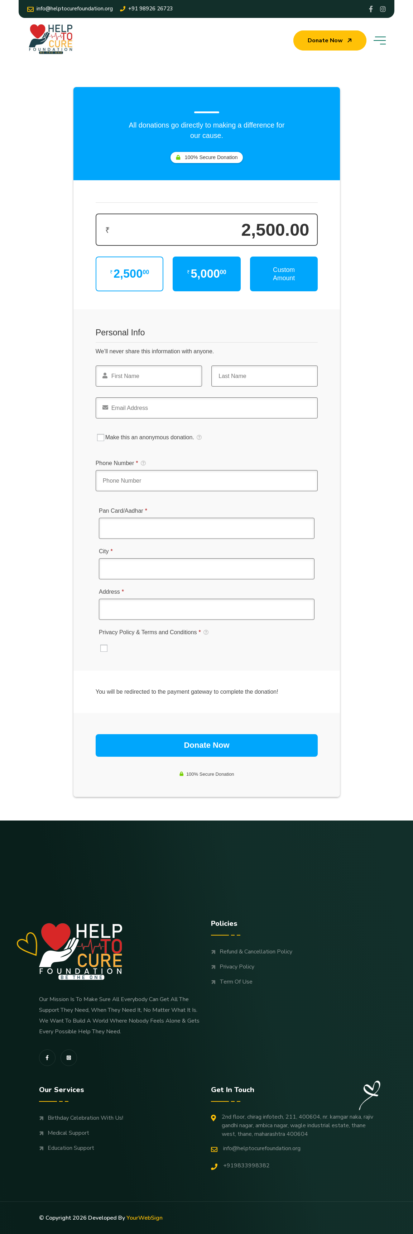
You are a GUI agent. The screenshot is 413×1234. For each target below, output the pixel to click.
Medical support (68, 1133)
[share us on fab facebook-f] (47, 1057)
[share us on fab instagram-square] (69, 1057)
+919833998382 (240, 1166)
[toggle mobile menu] (380, 40)
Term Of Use (236, 982)
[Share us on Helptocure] (383, 9)
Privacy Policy (237, 967)
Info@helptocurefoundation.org (70, 9)
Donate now (331, 40)
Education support (71, 1148)
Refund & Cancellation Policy (256, 952)
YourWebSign (144, 1218)
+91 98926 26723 (146, 8)
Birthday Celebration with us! (85, 1118)
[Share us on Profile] (371, 9)
